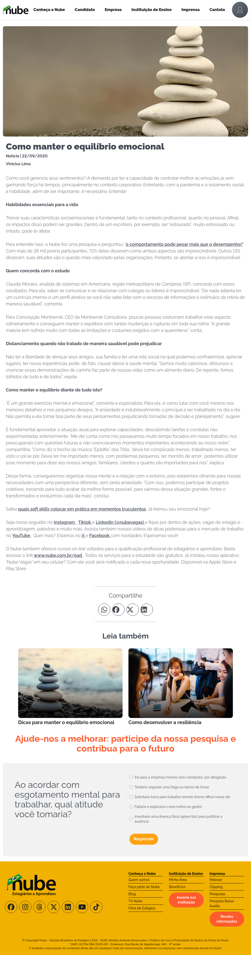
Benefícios (177, 887)
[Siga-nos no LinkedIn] (68, 907)
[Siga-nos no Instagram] (25, 907)
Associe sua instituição (186, 899)
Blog (132, 894)
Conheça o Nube (49, 9)
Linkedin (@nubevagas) (120, 522)
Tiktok (85, 522)
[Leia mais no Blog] (70, 687)
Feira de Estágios (141, 908)
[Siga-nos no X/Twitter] (54, 907)
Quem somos (139, 880)
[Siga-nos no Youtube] (82, 907)
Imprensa (190, 9)
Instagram (65, 522)
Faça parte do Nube (144, 887)
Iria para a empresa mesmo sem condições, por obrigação (180, 777)
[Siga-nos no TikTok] (96, 907)
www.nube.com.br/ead (58, 555)
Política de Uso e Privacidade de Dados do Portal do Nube (189, 940)
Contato (217, 9)
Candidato (85, 9)
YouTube (21, 535)
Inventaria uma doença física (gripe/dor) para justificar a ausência (178, 819)
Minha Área (178, 880)
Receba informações (226, 919)
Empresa (113, 9)
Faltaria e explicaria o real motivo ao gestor (168, 807)
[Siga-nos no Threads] (39, 907)
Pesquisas (218, 894)
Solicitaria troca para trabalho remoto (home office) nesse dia (182, 797)
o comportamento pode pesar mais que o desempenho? (184, 244)
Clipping (216, 887)
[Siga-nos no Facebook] (11, 907)
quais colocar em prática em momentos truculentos (82, 509)
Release (216, 880)
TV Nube (135, 901)
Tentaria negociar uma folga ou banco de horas (172, 787)
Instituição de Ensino (151, 9)
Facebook (100, 535)
